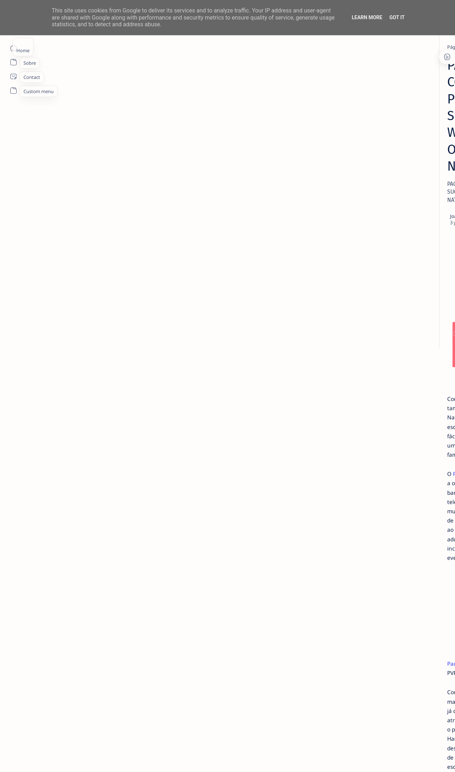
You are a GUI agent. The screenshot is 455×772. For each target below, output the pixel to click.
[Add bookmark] (290, 133)
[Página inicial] (13, 48)
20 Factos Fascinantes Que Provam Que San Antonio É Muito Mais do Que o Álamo (392, 269)
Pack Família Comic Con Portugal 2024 (103, 353)
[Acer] (361, 356)
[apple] (413, 409)
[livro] (373, 123)
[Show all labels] (357, 426)
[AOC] (413, 392)
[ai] (413, 356)
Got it (397, 17)
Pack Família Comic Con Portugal (204, 333)
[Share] (312, 133)
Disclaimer (365, 449)
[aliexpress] (361, 374)
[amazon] (413, 374)
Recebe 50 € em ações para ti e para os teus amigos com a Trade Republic (391, 308)
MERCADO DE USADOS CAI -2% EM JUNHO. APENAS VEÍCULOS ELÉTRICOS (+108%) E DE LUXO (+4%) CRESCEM (392, 195)
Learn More (367, 17)
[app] (361, 409)
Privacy (390, 449)
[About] (13, 62)
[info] (84, 47)
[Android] (374, 221)
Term (342, 449)
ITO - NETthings (68, 758)
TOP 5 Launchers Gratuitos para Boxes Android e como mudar (389, 234)
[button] (412, 757)
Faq (409, 449)
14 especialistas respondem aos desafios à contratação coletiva (390, 137)
